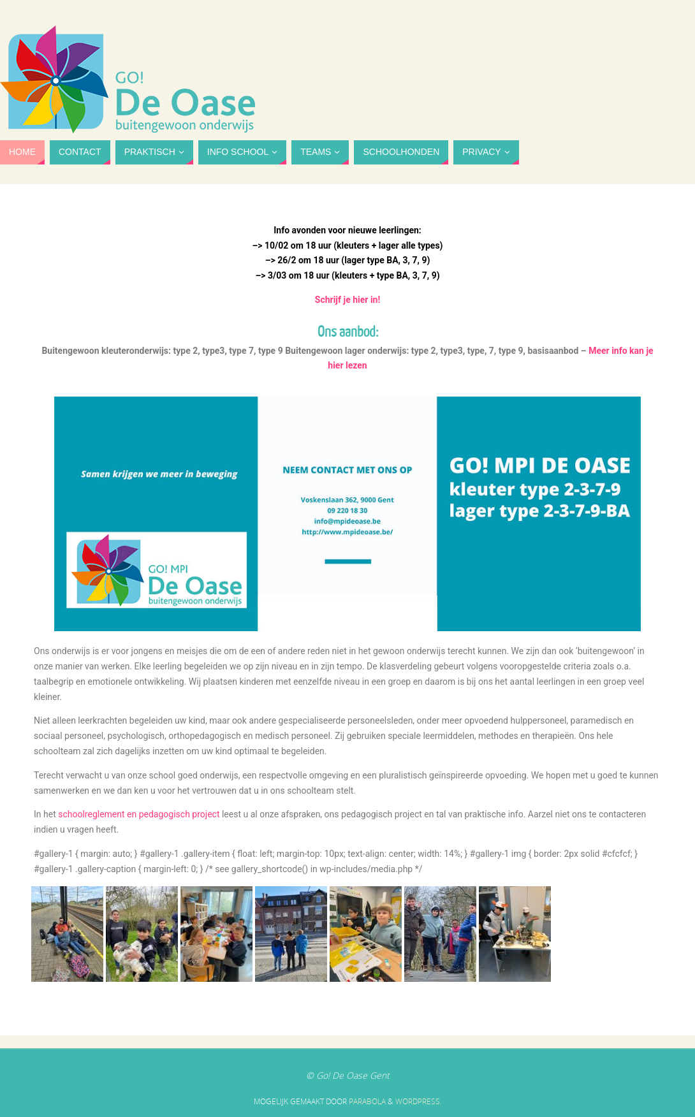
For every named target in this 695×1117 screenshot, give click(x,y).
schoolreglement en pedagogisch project (138, 814)
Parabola (367, 1101)
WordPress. (418, 1101)
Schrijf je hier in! (347, 300)
